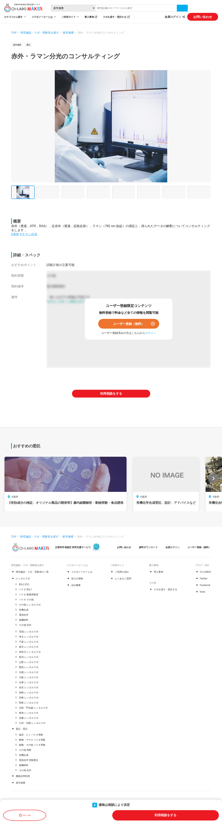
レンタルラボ (23, 578)
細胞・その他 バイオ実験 (32, 744)
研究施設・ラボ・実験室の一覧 (32, 571)
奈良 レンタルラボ (28, 687)
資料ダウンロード (148, 547)
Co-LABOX (205, 571)
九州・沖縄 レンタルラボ (32, 723)
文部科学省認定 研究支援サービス (73, 547)
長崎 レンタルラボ (28, 692)
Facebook (205, 585)
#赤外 (15, 234)
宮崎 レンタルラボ (28, 697)
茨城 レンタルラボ (28, 631)
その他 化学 (25, 625)
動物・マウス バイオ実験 (32, 739)
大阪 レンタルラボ (28, 677)
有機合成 (23, 609)
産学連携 (68, 32)
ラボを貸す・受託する (114, 17)
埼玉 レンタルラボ (28, 636)
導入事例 (89, 17)
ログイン (150, 333)
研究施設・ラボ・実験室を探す (40, 32)
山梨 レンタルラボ (28, 662)
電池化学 (23, 614)
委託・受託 (22, 728)
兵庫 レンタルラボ (28, 682)
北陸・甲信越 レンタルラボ (33, 707)
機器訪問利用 (23, 776)
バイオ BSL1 (25, 589)
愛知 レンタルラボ (28, 667)
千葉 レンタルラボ (28, 641)
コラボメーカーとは (81, 571)
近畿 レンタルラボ (28, 718)
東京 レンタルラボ (28, 646)
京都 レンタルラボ (28, 672)
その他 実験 (25, 750)
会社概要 (76, 585)
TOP (14, 32)
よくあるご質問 (123, 578)
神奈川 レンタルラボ (30, 652)
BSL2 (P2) (24, 584)
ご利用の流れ (122, 571)
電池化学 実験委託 (28, 760)
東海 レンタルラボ (28, 712)
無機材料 (23, 620)
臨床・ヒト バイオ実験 (31, 734)
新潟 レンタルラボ (28, 657)
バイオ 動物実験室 (28, 594)
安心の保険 (77, 578)
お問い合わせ (202, 17)
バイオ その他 (26, 599)
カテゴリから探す (13, 17)
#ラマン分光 (28, 234)
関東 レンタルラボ (28, 702)
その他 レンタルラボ (30, 604)
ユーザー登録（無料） (128, 324)
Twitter (204, 578)
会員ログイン (173, 17)
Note (202, 591)
